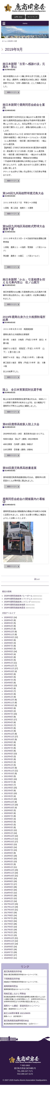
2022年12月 (9, 734)
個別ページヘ (12, 92)
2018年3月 (8, 895)
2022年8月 (8, 745)
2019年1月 (8, 867)
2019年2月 (8, 864)
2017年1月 (8, 935)
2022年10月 (9, 739)
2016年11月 (9, 941)
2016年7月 (8, 952)
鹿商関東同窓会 (11, 986)
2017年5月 (8, 924)
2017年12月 (9, 904)
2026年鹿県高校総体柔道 (14, 608)
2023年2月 (8, 728)
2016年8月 (8, 949)
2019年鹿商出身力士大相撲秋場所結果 (24, 318)
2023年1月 (8, 731)
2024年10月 (9, 671)
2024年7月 (8, 680)
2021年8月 (8, 779)
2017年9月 (8, 912)
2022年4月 (8, 756)
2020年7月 (8, 816)
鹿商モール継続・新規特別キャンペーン (22, 1006)
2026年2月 (8, 626)
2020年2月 (8, 830)
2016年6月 (8, 955)
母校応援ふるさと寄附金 (15, 993)
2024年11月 (9, 668)
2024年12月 (9, 666)
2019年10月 (9, 842)
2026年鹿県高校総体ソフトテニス (18, 599)
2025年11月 (9, 634)
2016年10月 (9, 944)
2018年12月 (9, 870)
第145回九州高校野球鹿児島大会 (23, 193)
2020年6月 (8, 819)
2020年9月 (8, 810)
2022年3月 (8, 759)
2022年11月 (9, 736)
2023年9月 (8, 708)
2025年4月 (8, 654)
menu (25, 23)
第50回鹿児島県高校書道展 (20, 467)
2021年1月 (8, 799)
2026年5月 (8, 617)
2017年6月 (8, 921)
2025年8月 (8, 643)
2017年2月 (8, 932)
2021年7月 (8, 782)
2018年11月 (9, 873)
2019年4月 (8, 859)
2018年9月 (8, 878)
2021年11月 (9, 771)
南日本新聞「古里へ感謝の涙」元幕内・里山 (24, 65)
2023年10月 (9, 705)
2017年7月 (8, 918)
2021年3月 (8, 793)
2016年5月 (8, 958)
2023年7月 (8, 714)
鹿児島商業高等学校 (13, 971)
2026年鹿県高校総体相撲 (14, 605)
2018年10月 (9, 876)
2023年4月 (8, 722)
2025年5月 (8, 651)
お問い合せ (18, 17)
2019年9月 (8, 844)
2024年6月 (8, 683)
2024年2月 (8, 694)
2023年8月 (8, 711)
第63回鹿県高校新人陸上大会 (21, 424)
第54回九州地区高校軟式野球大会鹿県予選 (24, 228)
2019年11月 (9, 839)
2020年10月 (9, 807)
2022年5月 (8, 754)
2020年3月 (8, 827)
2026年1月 (8, 629)
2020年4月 (8, 824)
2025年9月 (8, 640)
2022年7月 (8, 748)
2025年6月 (8, 649)
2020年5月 (8, 822)
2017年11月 (9, 907)
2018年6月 (8, 887)
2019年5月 (8, 856)
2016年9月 (8, 947)
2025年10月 (9, 637)
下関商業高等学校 (12, 979)
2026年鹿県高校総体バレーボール (18, 596)
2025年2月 (8, 660)
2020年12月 (9, 802)
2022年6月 (8, 751)
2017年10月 (9, 910)
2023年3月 (8, 725)
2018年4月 (8, 893)
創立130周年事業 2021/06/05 (17, 1013)
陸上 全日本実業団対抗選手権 (22, 389)
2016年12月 (9, 938)
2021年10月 (9, 773)
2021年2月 (8, 796)
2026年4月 (8, 620)
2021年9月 (8, 776)
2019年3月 (8, 861)
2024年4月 (8, 688)
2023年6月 (8, 717)
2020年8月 (8, 813)
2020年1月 (8, 833)
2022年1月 (8, 765)
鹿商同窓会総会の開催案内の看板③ (24, 500)
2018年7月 (8, 884)
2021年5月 (8, 788)
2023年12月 (9, 700)
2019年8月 (8, 847)
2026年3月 (8, 623)
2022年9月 (8, 742)
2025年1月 (8, 663)
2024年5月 (8, 685)
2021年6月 (8, 785)
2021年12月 (9, 768)
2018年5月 (8, 890)
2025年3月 (8, 657)
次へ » (37, 579)
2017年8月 (8, 915)
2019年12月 (9, 836)
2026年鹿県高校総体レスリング (17, 602)
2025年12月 (9, 631)
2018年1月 (8, 901)
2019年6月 (8, 853)
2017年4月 (8, 927)
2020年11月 (9, 805)
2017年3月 (8, 929)
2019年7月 (8, 850)
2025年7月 (8, 646)
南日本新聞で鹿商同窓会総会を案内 (24, 106)
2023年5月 (8, 719)
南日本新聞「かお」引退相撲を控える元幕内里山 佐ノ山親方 (24, 281)
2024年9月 (8, 674)
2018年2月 (8, 898)
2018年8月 (8, 881)
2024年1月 (8, 697)
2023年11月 (9, 702)
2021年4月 (8, 790)
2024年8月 (8, 677)
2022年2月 (8, 762)
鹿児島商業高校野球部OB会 (16, 1020)
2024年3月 (8, 691)
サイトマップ (32, 17)
